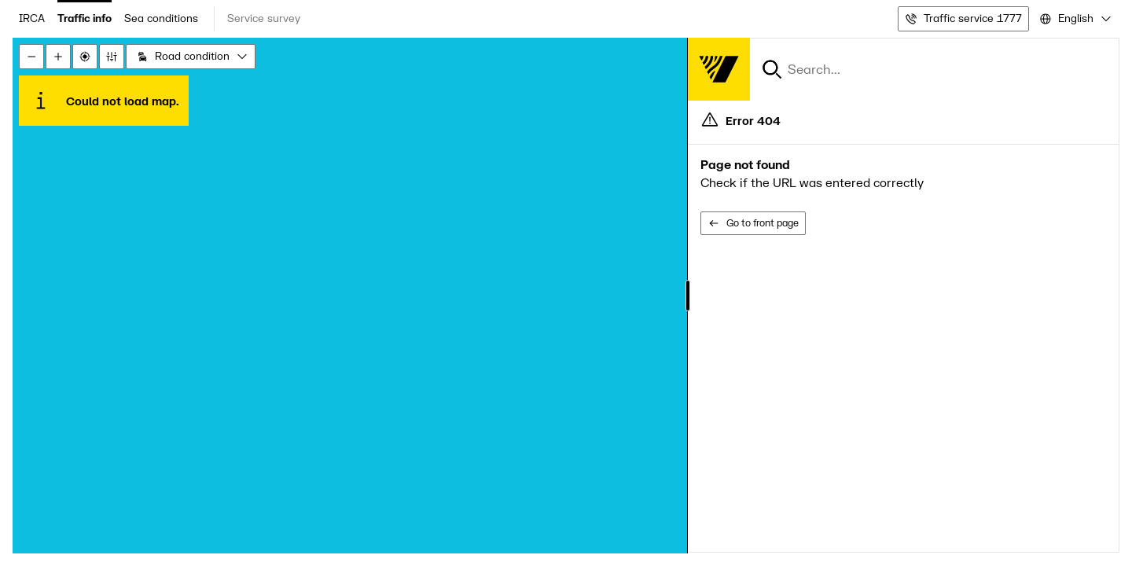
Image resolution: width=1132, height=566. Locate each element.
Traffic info (84, 18)
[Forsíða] (718, 69)
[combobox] (1074, 18)
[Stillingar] (111, 56)
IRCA (32, 18)
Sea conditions (161, 18)
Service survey (263, 18)
